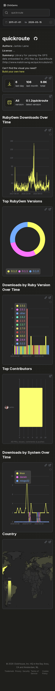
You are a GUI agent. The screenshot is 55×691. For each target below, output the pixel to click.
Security (26, 671)
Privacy (18, 671)
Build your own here (13, 71)
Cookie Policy (45, 672)
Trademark (9, 671)
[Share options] (46, 78)
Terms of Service (35, 672)
